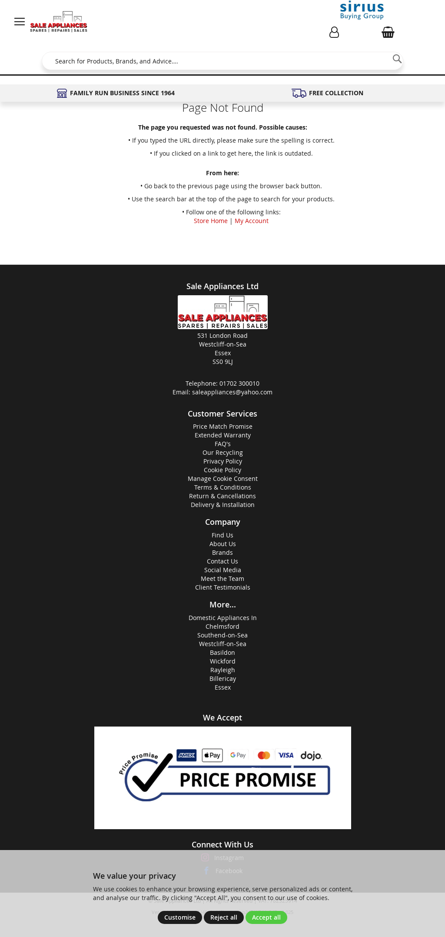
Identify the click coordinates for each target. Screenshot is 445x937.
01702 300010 (239, 383)
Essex (223, 687)
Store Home (211, 221)
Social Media (222, 570)
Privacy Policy (222, 461)
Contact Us (222, 561)
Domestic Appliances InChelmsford (223, 622)
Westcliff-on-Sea (222, 644)
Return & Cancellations (222, 496)
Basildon (222, 652)
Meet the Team (222, 578)
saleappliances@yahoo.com (232, 392)
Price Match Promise (222, 426)
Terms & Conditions (222, 487)
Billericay (222, 678)
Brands (222, 552)
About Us (222, 544)
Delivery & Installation (223, 504)
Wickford (223, 661)
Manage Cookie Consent (223, 478)
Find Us (222, 535)
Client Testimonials (222, 587)
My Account (252, 221)
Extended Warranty (223, 435)
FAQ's (223, 444)
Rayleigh (222, 670)
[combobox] (222, 61)
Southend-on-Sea (222, 635)
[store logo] (59, 22)
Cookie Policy (222, 470)
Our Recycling (223, 452)
